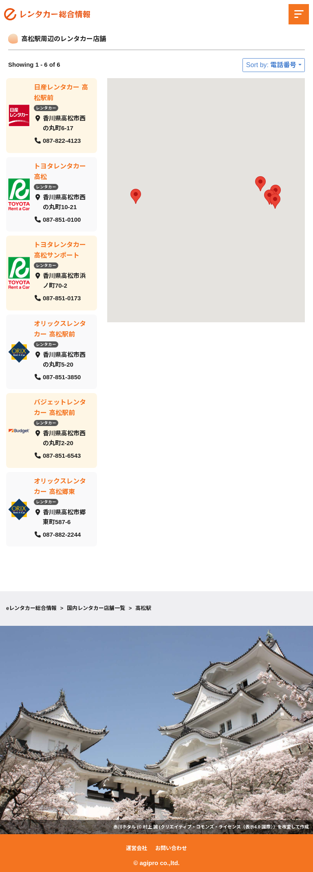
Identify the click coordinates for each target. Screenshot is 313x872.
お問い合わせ (171, 848)
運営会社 (136, 848)
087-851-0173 (62, 298)
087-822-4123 (62, 140)
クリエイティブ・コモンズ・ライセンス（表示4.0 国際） (217, 826)
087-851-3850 (62, 376)
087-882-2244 (62, 534)
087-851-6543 (62, 455)
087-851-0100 (62, 219)
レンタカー (46, 108)
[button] (275, 201)
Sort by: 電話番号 (271, 64)
